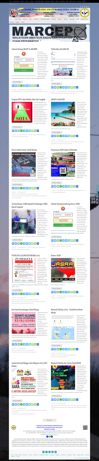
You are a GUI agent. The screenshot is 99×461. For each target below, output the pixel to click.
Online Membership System (29, 91)
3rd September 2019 (22, 89)
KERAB (57, 407)
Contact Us (32, 1)
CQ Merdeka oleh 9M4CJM (60, 49)
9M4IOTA (55, 143)
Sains (13, 412)
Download (47, 1)
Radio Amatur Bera (78, 407)
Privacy (11, 4)
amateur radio (16, 249)
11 (54, 40)
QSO (73, 407)
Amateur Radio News (32, 410)
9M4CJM (54, 93)
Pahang (69, 407)
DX (63, 141)
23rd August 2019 (22, 297)
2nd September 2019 (22, 134)
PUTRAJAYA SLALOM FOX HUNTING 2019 (26, 255)
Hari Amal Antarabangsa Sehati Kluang (25, 309)
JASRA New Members (17, 91)
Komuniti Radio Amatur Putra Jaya (20, 301)
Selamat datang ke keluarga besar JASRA (65, 204)
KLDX (61, 143)
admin (14, 89)
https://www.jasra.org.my (52, 434)
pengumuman (39, 89)
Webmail (57, 1)
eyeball (54, 407)
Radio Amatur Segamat (25, 249)
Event (71, 141)
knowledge (81, 91)
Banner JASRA (56, 255)
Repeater (52, 1)
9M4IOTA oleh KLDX (58, 99)
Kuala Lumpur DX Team (67, 143)
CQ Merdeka (55, 192)
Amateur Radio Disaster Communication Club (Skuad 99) (25, 195)
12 (55, 40)
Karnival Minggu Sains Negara (26, 414)
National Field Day (63, 356)
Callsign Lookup (72, 1)
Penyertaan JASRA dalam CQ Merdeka (64, 150)
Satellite (16, 412)
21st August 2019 (61, 296)
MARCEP (84, 1)
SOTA (14, 136)
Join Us (27, 1)
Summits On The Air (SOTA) (22, 136)
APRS (67, 1)
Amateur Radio (16, 1)
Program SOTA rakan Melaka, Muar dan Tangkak (28, 99)
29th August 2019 (61, 140)
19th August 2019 (22, 408)
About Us (22, 1)
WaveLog (79, 1)
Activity (70, 91)
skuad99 (19, 197)
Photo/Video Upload (39, 1)
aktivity (18, 299)
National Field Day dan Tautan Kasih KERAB (66, 363)
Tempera (81, 458)
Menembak (62, 1)
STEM (34, 414)
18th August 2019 (61, 403)
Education (67, 141)
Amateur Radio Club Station (63, 93)
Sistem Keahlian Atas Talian (41, 91)
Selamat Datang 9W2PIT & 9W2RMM (24, 49)
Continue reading (17, 82)
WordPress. (86, 458)
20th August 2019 (22, 348)
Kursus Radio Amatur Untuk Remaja (24, 150)
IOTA (58, 143)
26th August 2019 (61, 244)
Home (11, 1)
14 (58, 40)
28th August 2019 (61, 190)
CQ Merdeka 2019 (73, 93)
